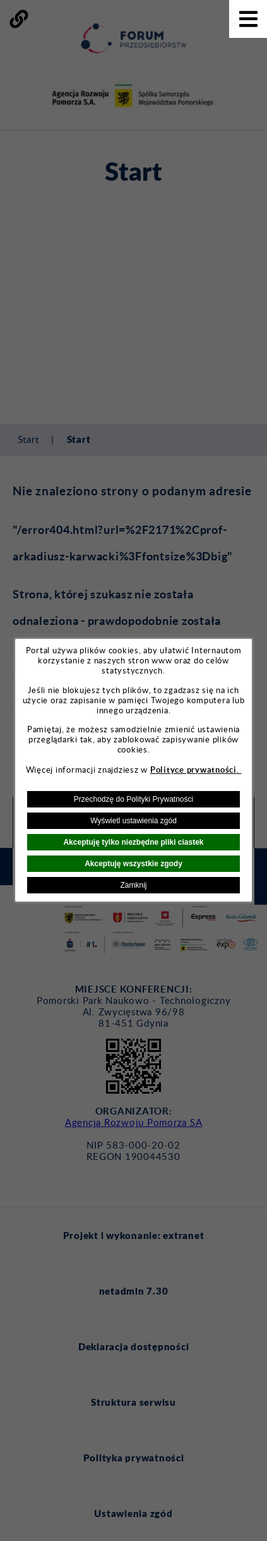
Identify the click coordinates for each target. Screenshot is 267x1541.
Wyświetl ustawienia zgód (133, 820)
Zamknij (133, 885)
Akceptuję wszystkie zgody (133, 863)
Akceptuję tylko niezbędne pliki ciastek (133, 842)
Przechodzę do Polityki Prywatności (133, 799)
